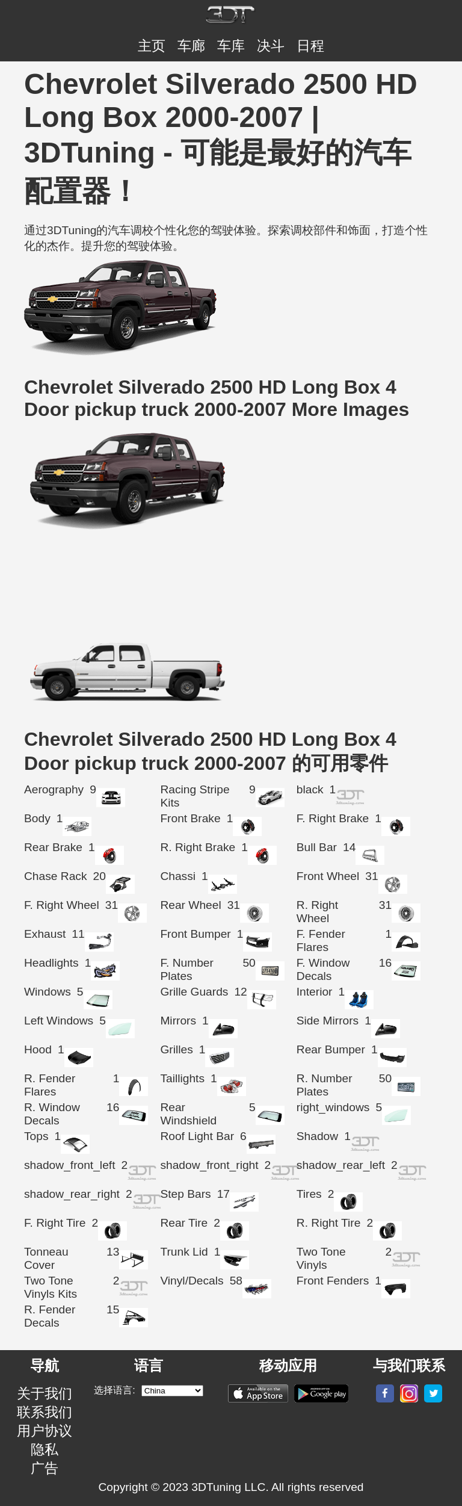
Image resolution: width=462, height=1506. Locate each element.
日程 (310, 46)
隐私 (44, 1449)
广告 (44, 1468)
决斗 (271, 46)
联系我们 (44, 1412)
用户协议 (44, 1431)
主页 (151, 46)
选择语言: (114, 1390)
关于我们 (44, 1393)
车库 (231, 46)
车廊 (191, 46)
